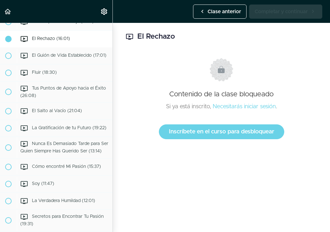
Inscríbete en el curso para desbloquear (221, 132)
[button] (8, 11)
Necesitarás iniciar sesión (244, 107)
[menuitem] (104, 11)
